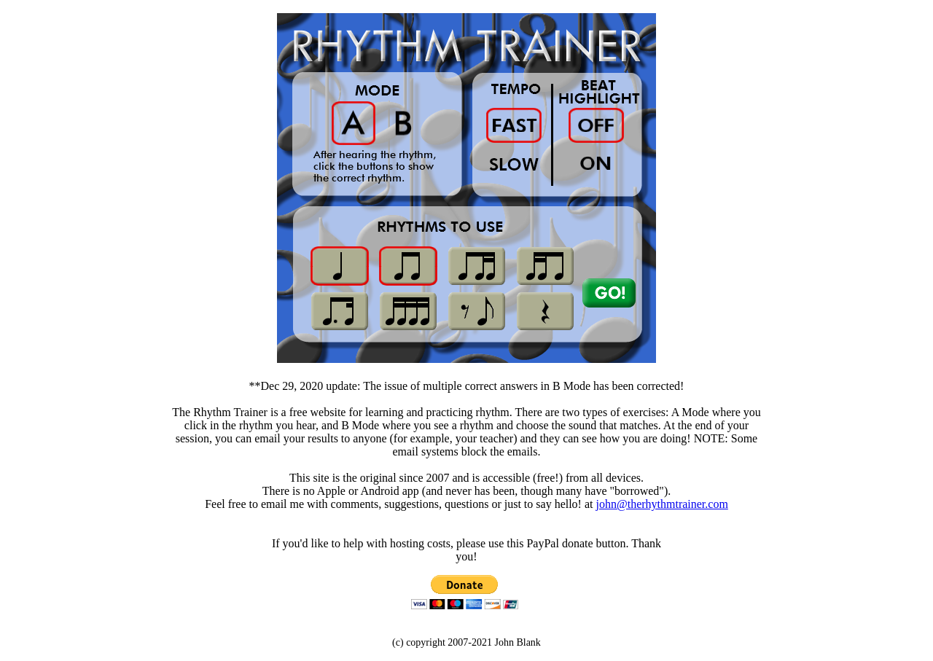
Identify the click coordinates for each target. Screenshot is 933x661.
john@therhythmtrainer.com (662, 504)
